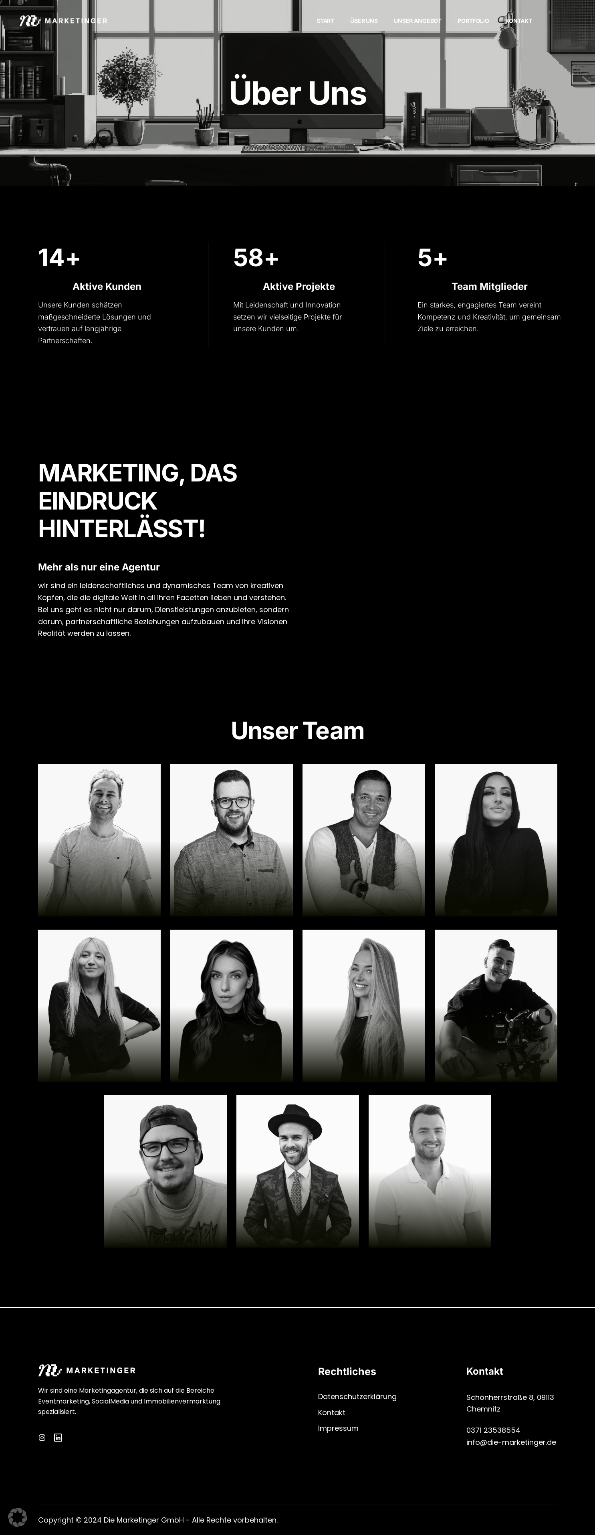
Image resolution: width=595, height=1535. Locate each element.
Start (325, 20)
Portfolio (473, 20)
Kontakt (518, 20)
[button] (17, 1517)
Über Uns (364, 20)
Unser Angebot (418, 20)
